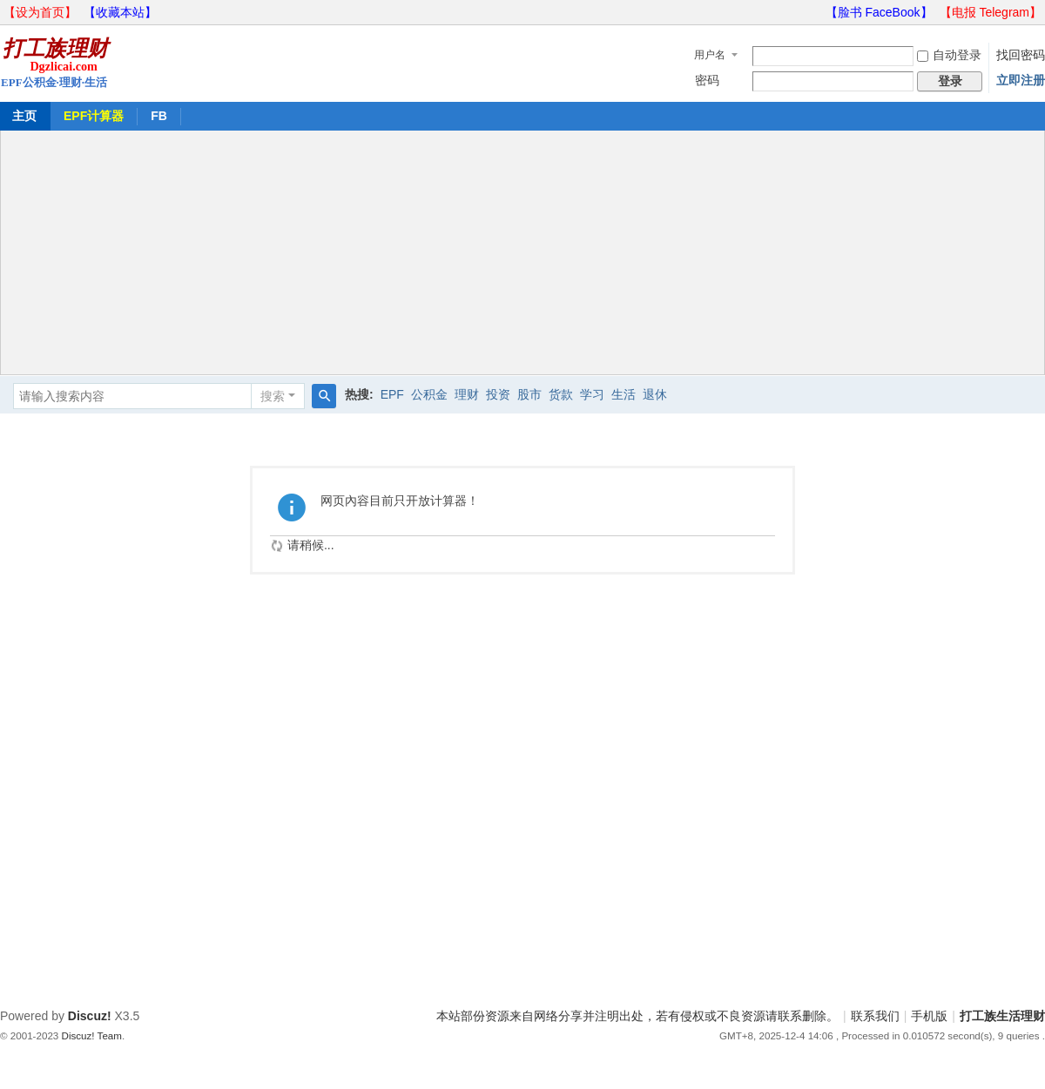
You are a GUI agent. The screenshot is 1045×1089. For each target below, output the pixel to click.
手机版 (929, 1016)
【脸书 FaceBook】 (879, 12)
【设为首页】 (40, 12)
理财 (467, 394)
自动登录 (949, 55)
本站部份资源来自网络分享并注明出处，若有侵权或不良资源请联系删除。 (637, 1016)
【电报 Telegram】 (991, 12)
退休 (655, 394)
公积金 (429, 394)
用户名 (709, 55)
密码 (707, 80)
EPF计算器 (94, 116)
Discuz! (89, 1016)
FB (159, 116)
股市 (529, 394)
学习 (592, 394)
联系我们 (875, 1016)
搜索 (272, 396)
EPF (392, 394)
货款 (561, 394)
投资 (498, 394)
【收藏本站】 (120, 12)
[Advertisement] (522, 252)
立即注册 (1020, 80)
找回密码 (1020, 55)
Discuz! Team (92, 1035)
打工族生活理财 (1002, 1016)
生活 (623, 394)
